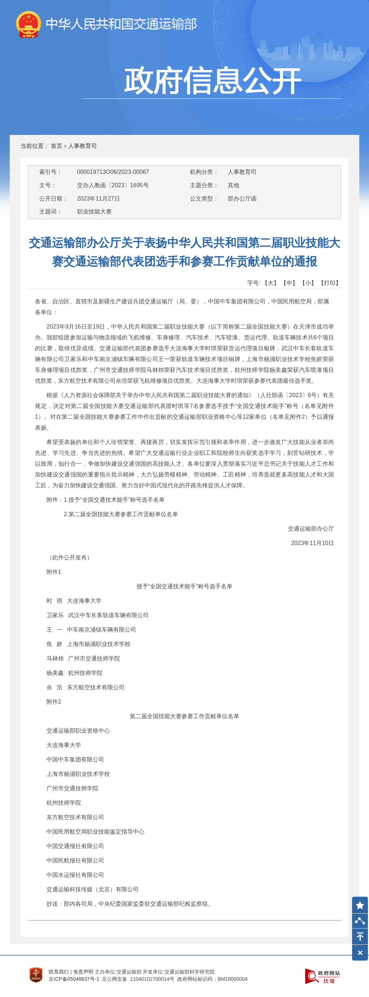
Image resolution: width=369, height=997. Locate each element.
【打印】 (329, 283)
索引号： (50, 172)
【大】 (270, 283)
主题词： (50, 211)
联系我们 (59, 972)
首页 (56, 146)
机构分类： (204, 172)
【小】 (308, 283)
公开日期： (53, 199)
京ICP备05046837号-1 (74, 979)
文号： (48, 185)
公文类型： (204, 199)
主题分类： (204, 185)
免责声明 (83, 972)
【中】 (289, 283)
